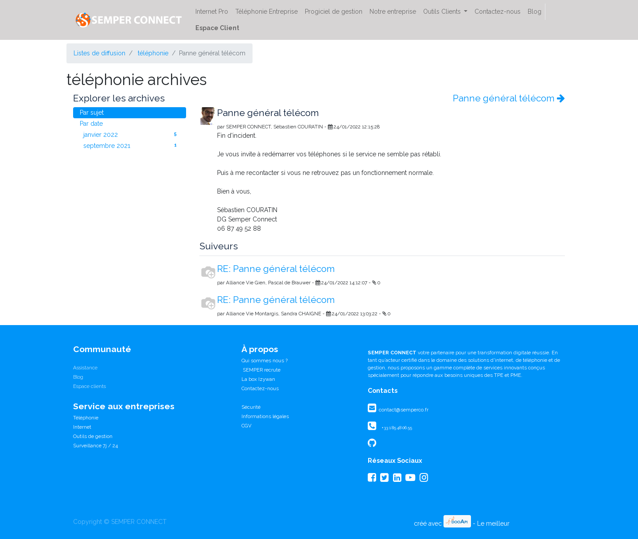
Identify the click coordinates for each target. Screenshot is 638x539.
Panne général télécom (509, 98)
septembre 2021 (131, 145)
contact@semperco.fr (402, 410)
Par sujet (92, 112)
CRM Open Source (538, 523)
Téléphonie (85, 418)
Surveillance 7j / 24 (95, 445)
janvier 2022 (131, 134)
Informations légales (265, 416)
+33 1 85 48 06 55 (396, 427)
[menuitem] (212, 12)
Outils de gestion (93, 436)
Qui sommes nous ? (264, 360)
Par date (91, 123)
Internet (82, 427)
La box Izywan (258, 379)
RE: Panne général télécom (276, 268)
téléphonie (153, 53)
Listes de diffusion (99, 53)
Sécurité (251, 407)
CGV (246, 426)
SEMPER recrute (260, 370)
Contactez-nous (260, 388)
